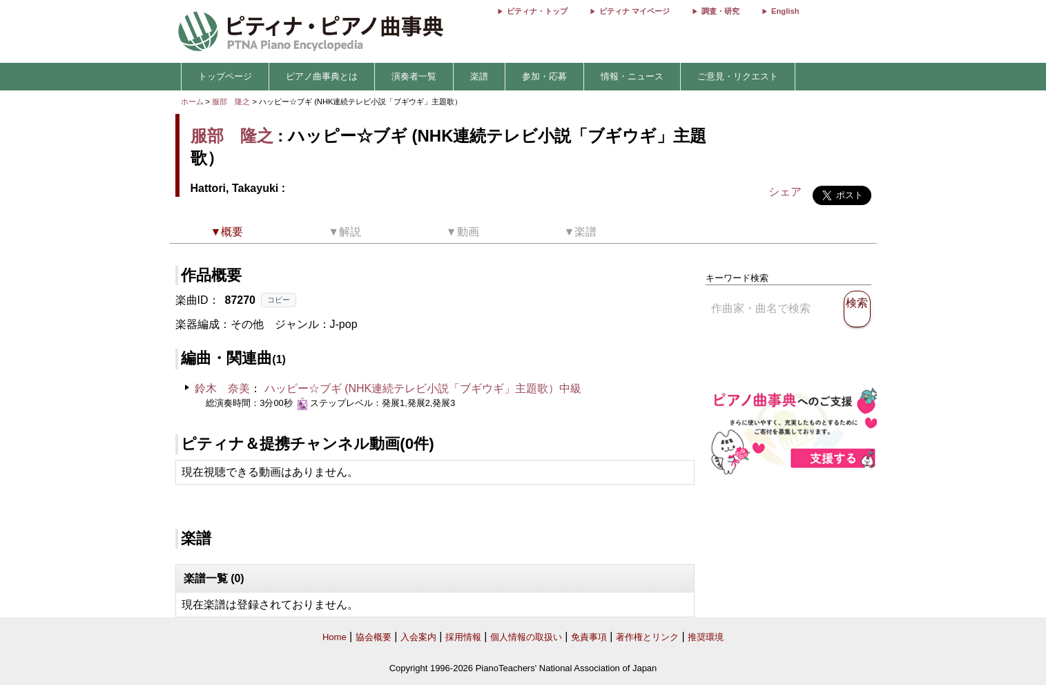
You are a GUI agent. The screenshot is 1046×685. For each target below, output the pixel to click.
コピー (278, 300)
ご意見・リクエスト (737, 76)
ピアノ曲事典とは (322, 76)
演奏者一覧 (413, 76)
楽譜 (479, 76)
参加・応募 (544, 76)
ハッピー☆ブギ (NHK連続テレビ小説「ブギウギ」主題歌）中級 (423, 388)
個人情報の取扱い (526, 637)
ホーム (192, 101)
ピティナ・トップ (537, 11)
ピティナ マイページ (634, 11)
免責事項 (589, 637)
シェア (785, 191)
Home (334, 637)
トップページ (225, 76)
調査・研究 (720, 11)
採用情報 (463, 637)
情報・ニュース (632, 76)
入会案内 (418, 637)
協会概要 (373, 637)
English (785, 11)
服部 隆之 (231, 101)
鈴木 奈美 (222, 388)
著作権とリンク (647, 637)
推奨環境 (706, 637)
